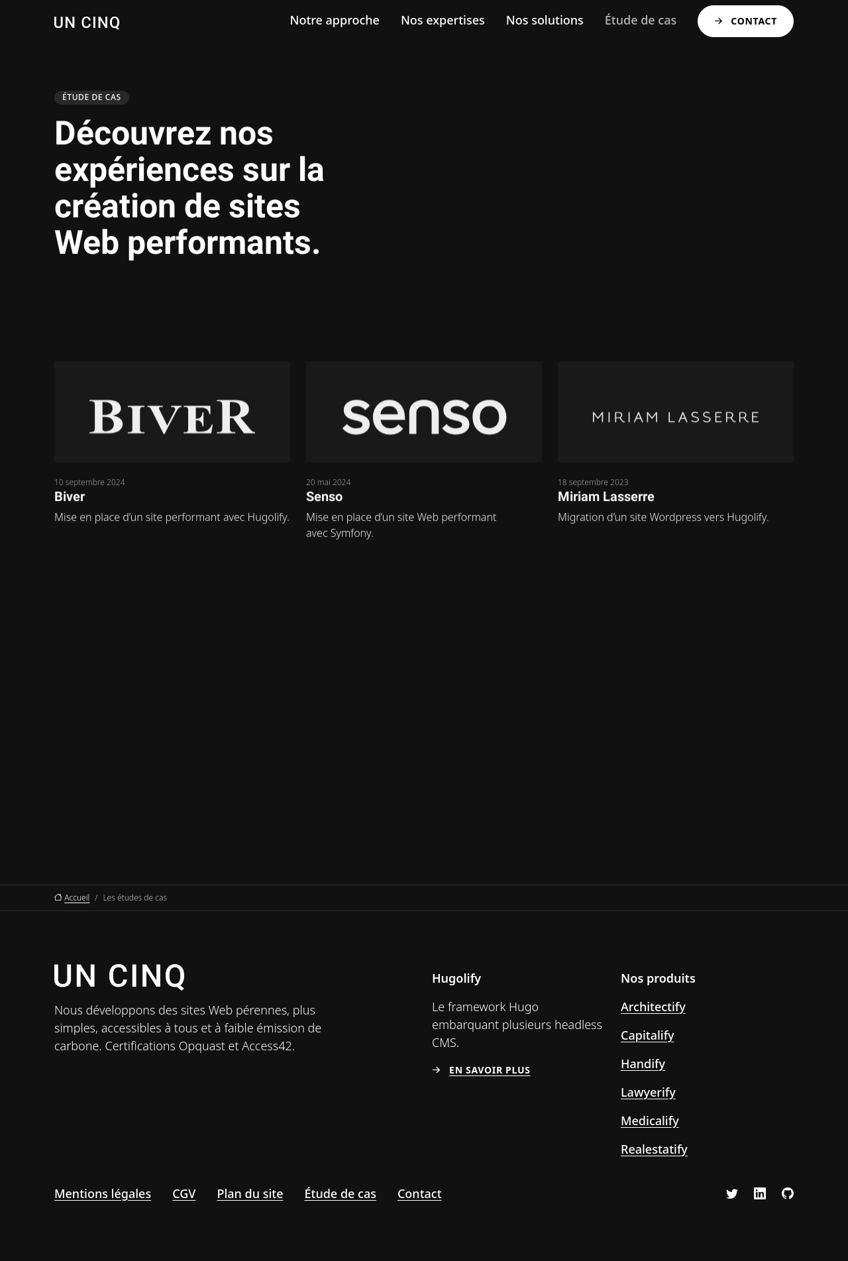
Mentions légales (102, 1193)
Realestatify (654, 1149)
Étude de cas (640, 20)
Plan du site (250, 1193)
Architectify (653, 1006)
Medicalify (650, 1120)
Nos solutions (545, 20)
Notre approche (334, 20)
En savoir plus (490, 1070)
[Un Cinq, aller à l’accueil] (86, 21)
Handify (643, 1063)
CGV (183, 1193)
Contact (754, 21)
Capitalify (647, 1035)
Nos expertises (443, 20)
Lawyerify (648, 1092)
